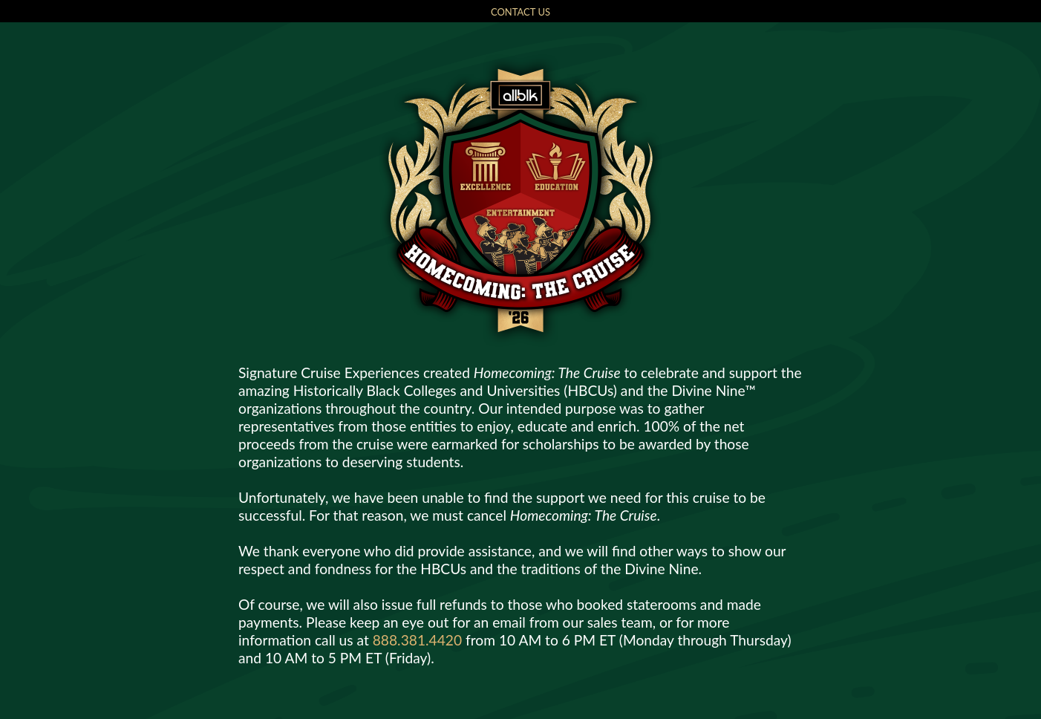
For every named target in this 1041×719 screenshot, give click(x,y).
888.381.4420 (417, 639)
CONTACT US (520, 12)
